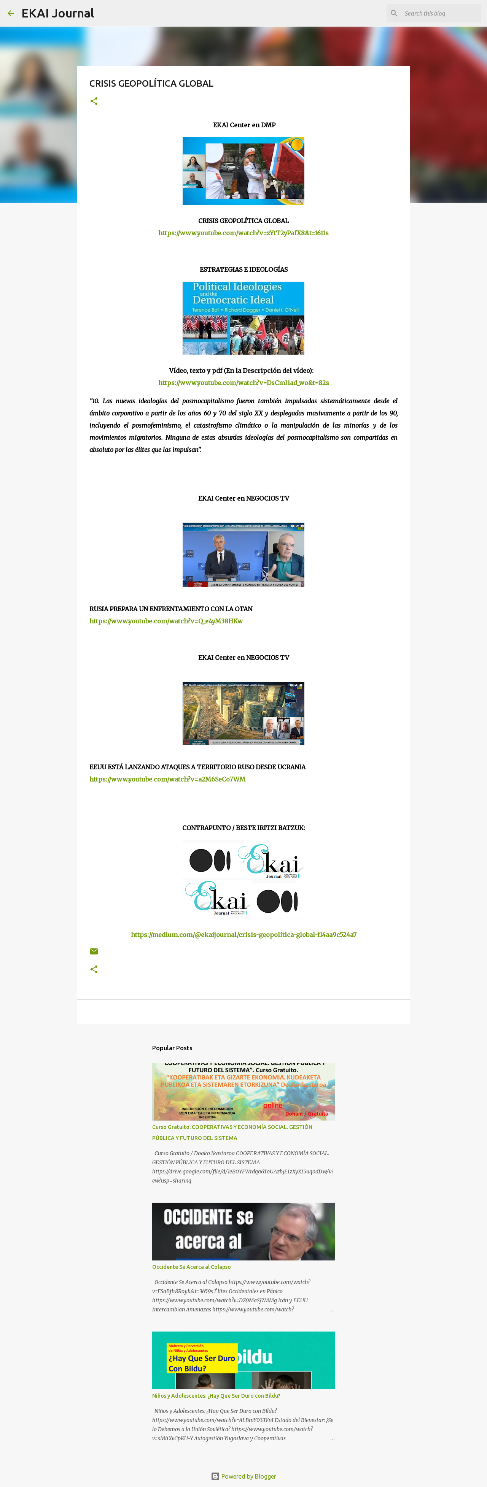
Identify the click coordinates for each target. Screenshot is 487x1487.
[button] (94, 102)
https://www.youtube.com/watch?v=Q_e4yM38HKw (166, 621)
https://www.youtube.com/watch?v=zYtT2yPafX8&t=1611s (243, 233)
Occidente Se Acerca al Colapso (191, 1267)
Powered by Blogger (243, 1476)
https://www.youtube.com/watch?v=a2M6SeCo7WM (167, 779)
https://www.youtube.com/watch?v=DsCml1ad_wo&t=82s (243, 383)
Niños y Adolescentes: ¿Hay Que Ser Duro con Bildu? (216, 1396)
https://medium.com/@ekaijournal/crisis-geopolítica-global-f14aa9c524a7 (243, 934)
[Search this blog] (441, 13)
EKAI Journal (57, 13)
